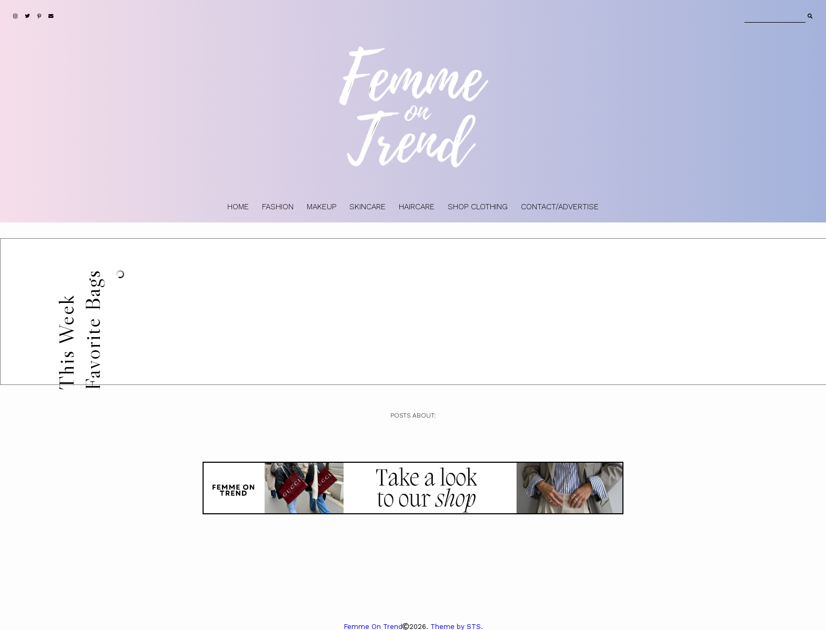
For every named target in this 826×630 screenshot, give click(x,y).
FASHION (278, 206)
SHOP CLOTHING (478, 206)
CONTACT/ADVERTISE (560, 206)
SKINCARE (367, 206)
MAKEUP (321, 206)
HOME (238, 206)
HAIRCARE (417, 206)
